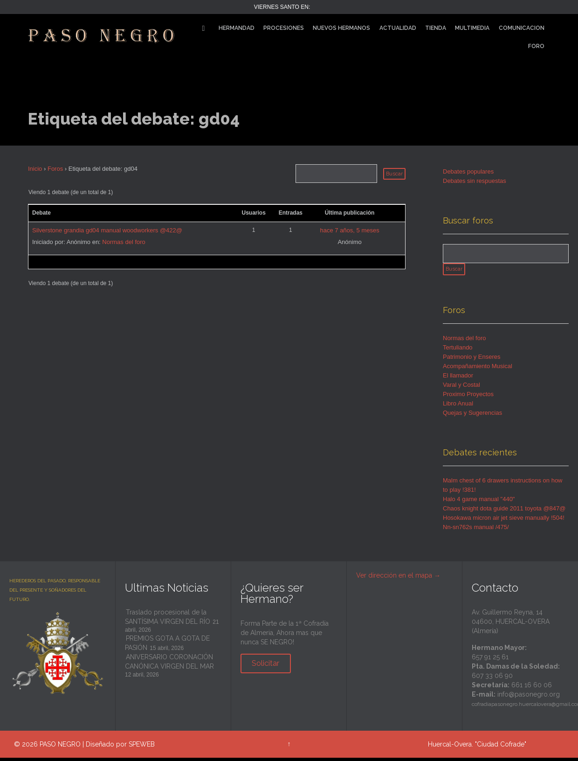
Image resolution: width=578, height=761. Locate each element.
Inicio (35, 168)
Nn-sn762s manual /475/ (476, 530)
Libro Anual (458, 406)
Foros (55, 168)
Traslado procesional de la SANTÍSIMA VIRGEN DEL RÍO (167, 620)
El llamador (458, 378)
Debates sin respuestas (474, 180)
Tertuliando (458, 350)
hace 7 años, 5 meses (349, 230)
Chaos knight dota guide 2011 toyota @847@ (504, 511)
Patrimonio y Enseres (472, 359)
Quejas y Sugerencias (472, 415)
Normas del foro (123, 241)
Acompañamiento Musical (477, 369)
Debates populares (468, 171)
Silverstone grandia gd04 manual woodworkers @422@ (107, 230)
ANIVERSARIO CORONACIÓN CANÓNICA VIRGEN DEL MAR (169, 664)
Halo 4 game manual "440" (479, 502)
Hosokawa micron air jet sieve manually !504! (503, 520)
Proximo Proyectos (468, 397)
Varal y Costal (461, 387)
